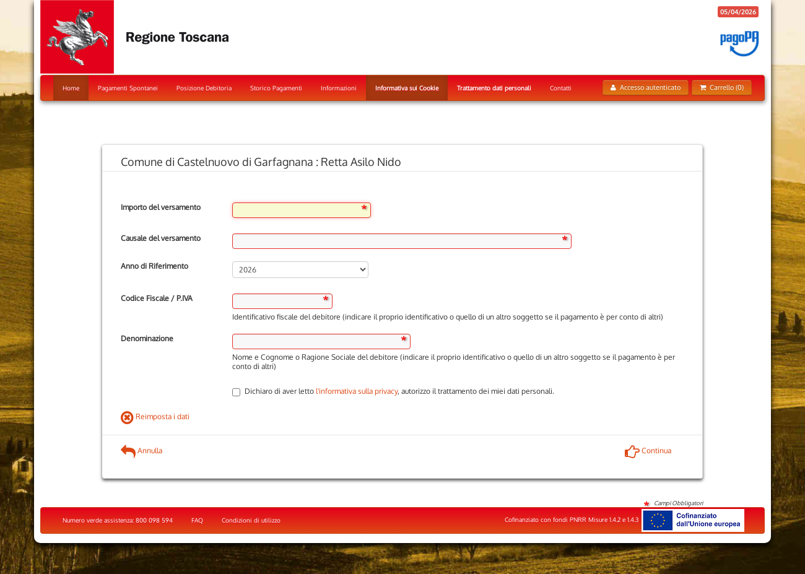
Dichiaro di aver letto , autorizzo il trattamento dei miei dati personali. (393, 391)
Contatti (561, 88)
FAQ (197, 520)
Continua (648, 450)
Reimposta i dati (155, 416)
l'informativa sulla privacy (357, 391)
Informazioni (339, 88)
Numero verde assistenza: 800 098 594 (118, 520)
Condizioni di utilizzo (251, 520)
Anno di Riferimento (154, 266)
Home (71, 88)
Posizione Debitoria (204, 88)
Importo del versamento (161, 207)
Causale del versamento (161, 238)
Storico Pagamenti (276, 88)
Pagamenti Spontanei (128, 88)
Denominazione (147, 338)
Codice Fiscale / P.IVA (157, 298)
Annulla (141, 450)
